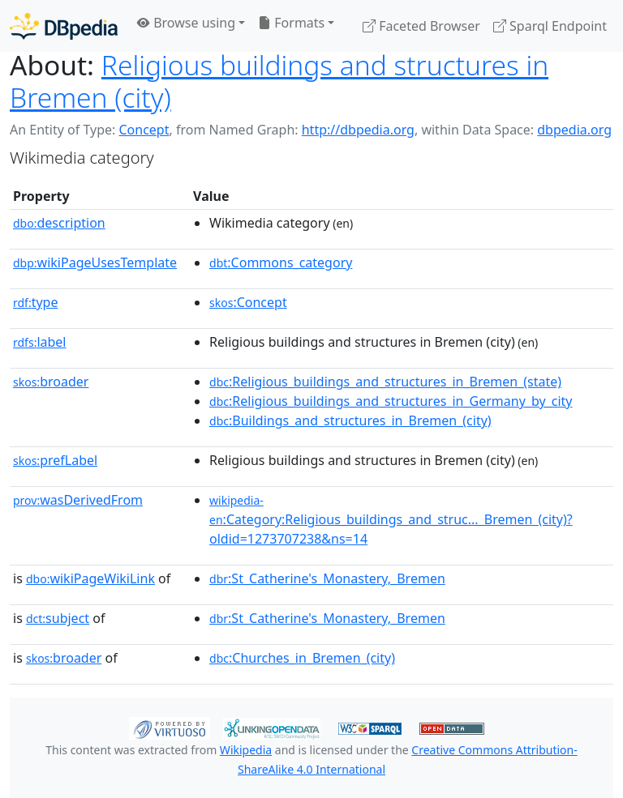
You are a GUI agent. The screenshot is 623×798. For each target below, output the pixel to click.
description (59, 223)
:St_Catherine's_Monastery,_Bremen (327, 578)
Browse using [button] (186, 23)
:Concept (248, 302)
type (35, 302)
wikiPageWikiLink (90, 578)
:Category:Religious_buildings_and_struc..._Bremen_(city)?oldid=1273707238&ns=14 (391, 520)
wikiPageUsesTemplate (95, 262)
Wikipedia (246, 749)
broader (50, 381)
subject (57, 618)
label (40, 342)
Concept (143, 130)
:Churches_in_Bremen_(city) (302, 658)
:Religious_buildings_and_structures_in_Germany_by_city (390, 401)
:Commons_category (280, 262)
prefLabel (55, 460)
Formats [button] (291, 23)
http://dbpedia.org (358, 130)
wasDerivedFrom (78, 500)
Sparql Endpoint (550, 26)
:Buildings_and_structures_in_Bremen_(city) (350, 420)
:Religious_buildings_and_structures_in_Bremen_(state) (385, 381)
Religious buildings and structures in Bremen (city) (279, 81)
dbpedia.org (574, 130)
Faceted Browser (421, 26)
